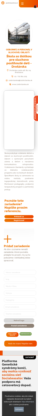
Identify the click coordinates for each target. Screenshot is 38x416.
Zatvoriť (29, 357)
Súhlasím (19, 409)
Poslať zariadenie (19, 326)
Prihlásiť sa (19, 217)
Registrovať (19, 220)
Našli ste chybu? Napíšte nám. (20, 344)
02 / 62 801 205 (19, 76)
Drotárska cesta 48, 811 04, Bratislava (19, 71)
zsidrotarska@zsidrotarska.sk (19, 80)
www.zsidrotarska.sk (19, 84)
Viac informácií (28, 402)
